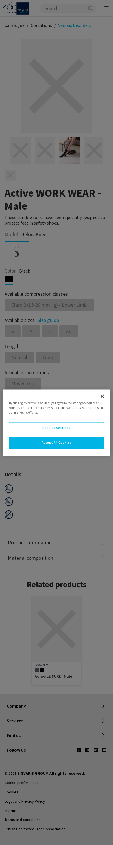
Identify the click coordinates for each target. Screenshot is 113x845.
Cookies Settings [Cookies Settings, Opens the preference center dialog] (56, 428)
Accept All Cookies (56, 442)
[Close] (102, 396)
